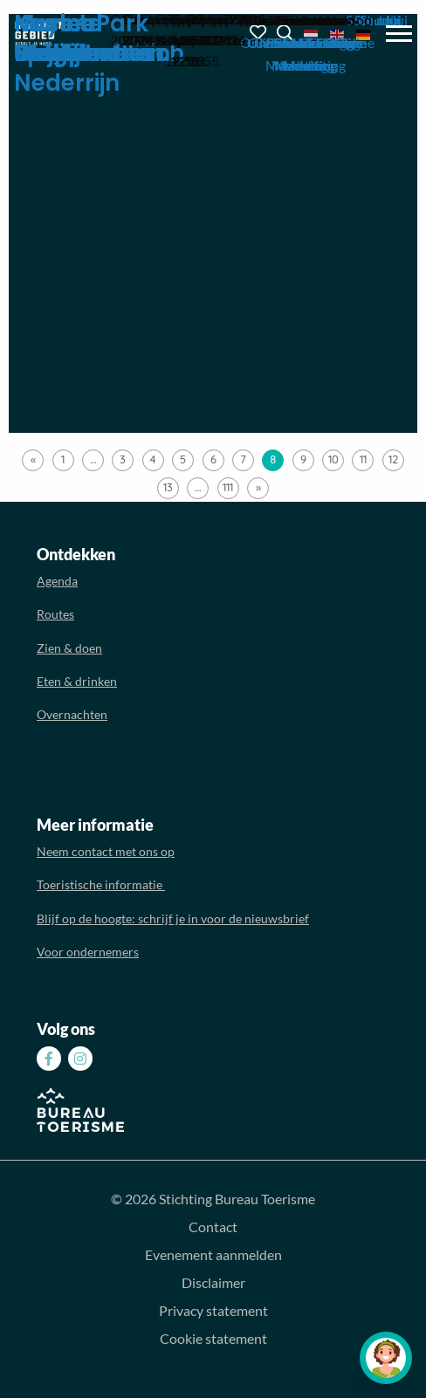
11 (363, 459)
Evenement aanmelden (213, 1254)
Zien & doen (69, 648)
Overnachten (72, 714)
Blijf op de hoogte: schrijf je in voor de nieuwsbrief (173, 918)
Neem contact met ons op (106, 851)
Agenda (57, 580)
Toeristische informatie (101, 884)
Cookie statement (213, 1338)
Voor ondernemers (88, 951)
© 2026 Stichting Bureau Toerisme (213, 1198)
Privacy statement (213, 1310)
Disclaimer (213, 1282)
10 (333, 459)
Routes (55, 613)
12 (393, 459)
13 (168, 487)
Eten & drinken (77, 681)
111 (228, 487)
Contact (213, 1226)
